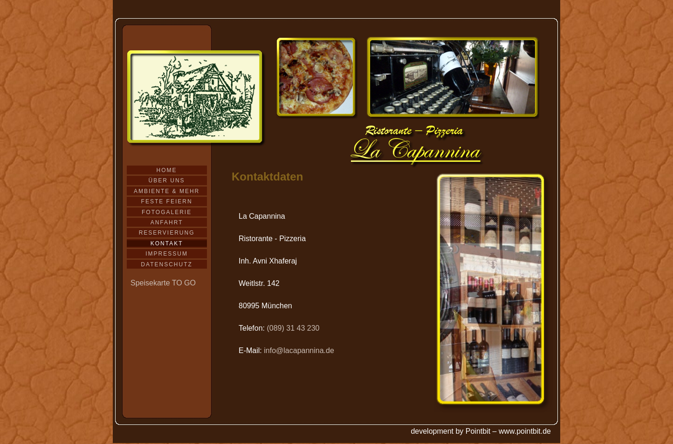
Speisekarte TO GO (163, 283)
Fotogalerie (167, 212)
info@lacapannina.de (299, 350)
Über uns (167, 180)
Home (167, 170)
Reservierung (167, 232)
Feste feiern (166, 201)
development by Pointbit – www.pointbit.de (481, 431)
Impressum (166, 253)
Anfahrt (167, 222)
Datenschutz (166, 264)
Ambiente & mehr (166, 191)
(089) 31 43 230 (293, 328)
